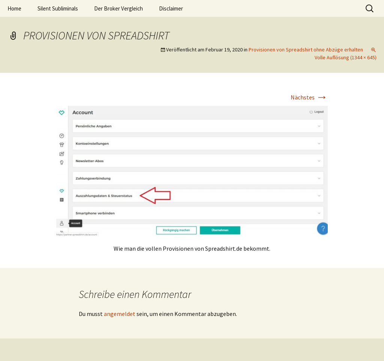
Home (14, 8)
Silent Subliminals (58, 8)
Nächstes (309, 97)
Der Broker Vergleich (118, 8)
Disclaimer (171, 8)
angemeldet (119, 313)
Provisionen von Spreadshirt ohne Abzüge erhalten (306, 49)
